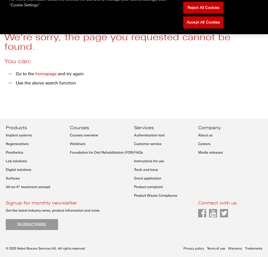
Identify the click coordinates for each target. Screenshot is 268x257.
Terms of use (216, 248)
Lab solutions (16, 161)
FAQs (138, 152)
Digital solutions (18, 170)
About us (205, 135)
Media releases (210, 152)
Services (144, 127)
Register (232, 6)
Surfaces (13, 178)
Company (209, 127)
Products (16, 127)
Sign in (207, 6)
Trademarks (253, 248)
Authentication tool (149, 135)
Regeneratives (17, 144)
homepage (46, 73)
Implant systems (19, 135)
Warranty (235, 248)
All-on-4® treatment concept (28, 187)
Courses (79, 127)
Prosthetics (14, 152)
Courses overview (84, 135)
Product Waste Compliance (155, 196)
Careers (204, 144)
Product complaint (148, 187)
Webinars (77, 144)
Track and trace (146, 170)
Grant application (147, 178)
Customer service (148, 144)
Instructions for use (149, 161)
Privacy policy (193, 248)
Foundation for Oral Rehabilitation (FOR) (102, 152)
